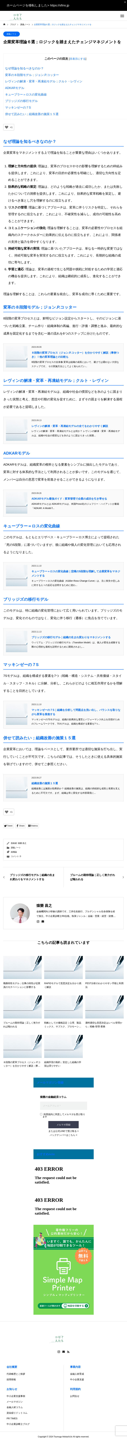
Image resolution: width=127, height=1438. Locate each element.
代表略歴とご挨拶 (16, 1374)
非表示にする (78, 58)
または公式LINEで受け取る (62, 1131)
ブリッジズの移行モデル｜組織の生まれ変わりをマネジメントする (71, 637)
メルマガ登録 (63, 1124)
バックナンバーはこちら (62, 1135)
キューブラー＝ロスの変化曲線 (26, 94)
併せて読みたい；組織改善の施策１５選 (32, 114)
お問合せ (74, 1396)
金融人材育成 (77, 1374)
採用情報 (11, 1379)
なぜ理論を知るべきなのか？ (24, 68)
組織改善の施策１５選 (45, 783)
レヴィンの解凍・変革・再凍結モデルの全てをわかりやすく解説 (70, 426)
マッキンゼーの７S (18, 107)
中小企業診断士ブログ (18, 1424)
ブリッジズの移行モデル (21, 101)
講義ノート (11, 34)
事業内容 (75, 1366)
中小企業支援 (77, 1379)
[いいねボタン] (6, 127)
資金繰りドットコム (17, 1413)
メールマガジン (15, 1401)
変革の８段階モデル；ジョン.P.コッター (32, 75)
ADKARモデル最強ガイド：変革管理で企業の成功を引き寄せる (69, 498)
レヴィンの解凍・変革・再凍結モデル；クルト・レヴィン (43, 81)
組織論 (14, 852)
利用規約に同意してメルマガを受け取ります (62, 1115)
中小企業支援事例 (16, 1396)
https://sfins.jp (59, 5)
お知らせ (12, 1389)
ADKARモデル (14, 88)
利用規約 (75, 1389)
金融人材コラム (15, 1407)
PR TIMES (12, 1418)
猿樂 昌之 (22, 843)
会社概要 (12, 1366)
